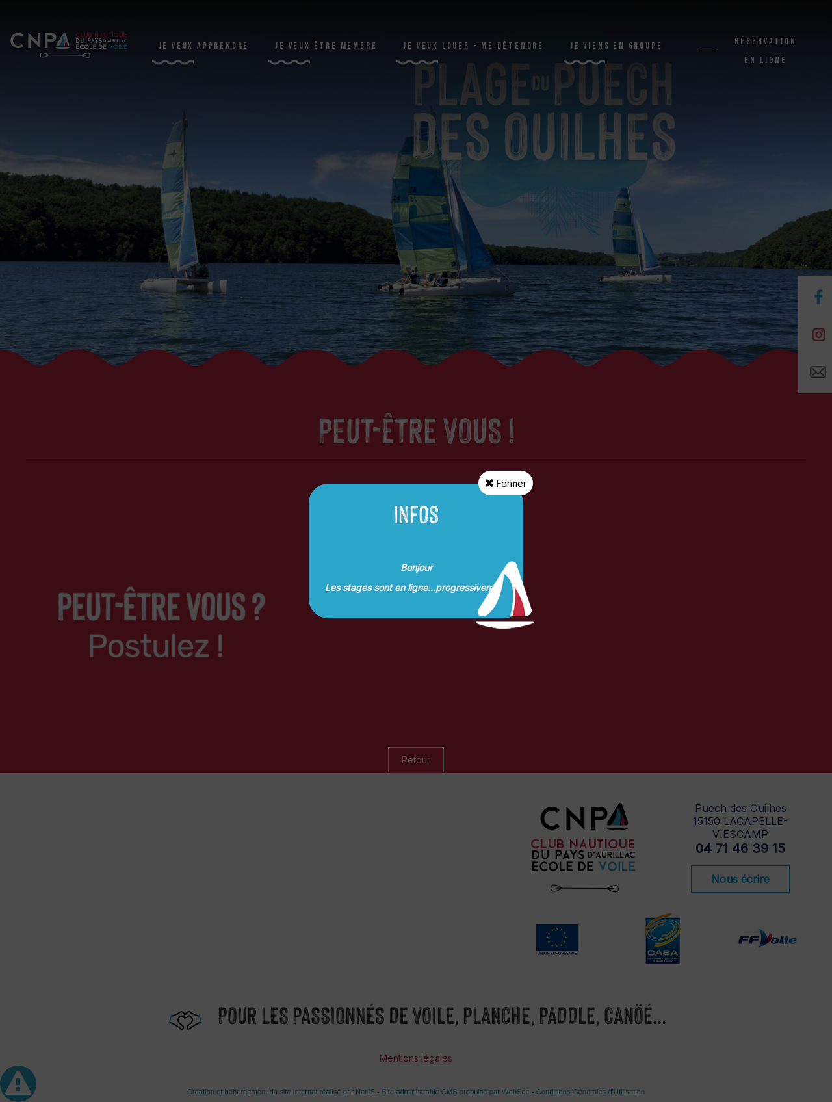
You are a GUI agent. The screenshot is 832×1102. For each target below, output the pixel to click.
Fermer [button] (505, 483)
